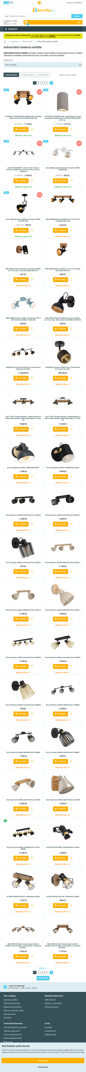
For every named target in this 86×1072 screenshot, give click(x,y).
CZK (6, 2)
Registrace (70, 2)
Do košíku (22, 129)
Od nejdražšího (42, 75)
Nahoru (43, 968)
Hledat (77, 16)
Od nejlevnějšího (27, 75)
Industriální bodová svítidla (47, 41)
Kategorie (12, 29)
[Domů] (5, 41)
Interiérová (14, 41)
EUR (11, 2)
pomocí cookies (63, 1050)
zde (83, 1052)
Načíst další (43, 978)
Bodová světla (28, 41)
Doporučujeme (11, 75)
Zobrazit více (8, 60)
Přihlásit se (79, 2)
